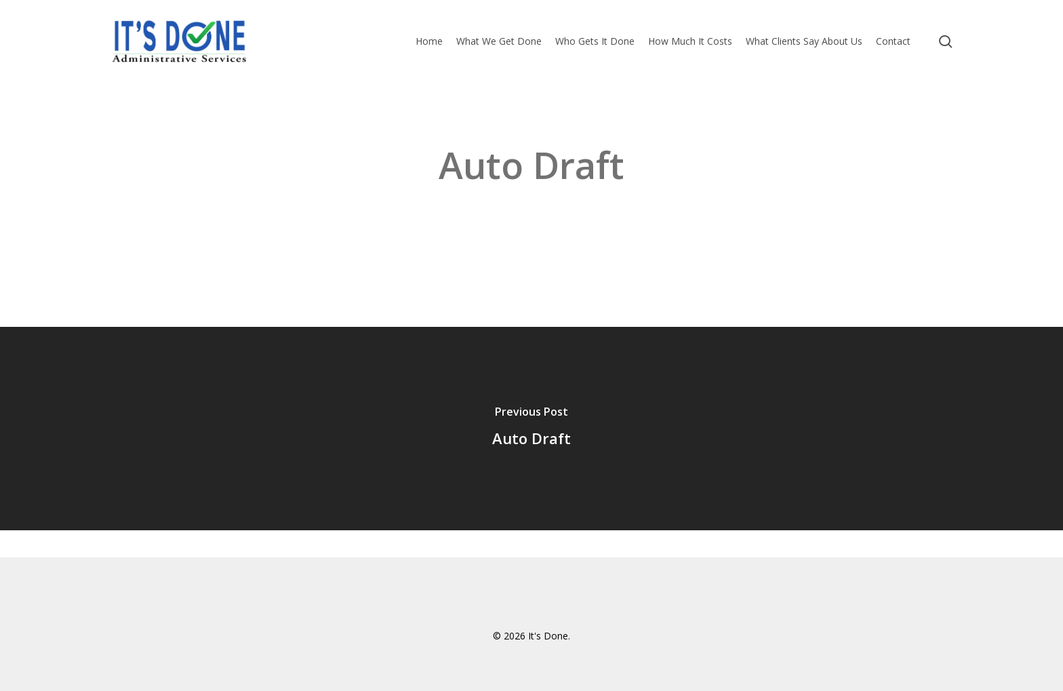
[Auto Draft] (531, 428)
